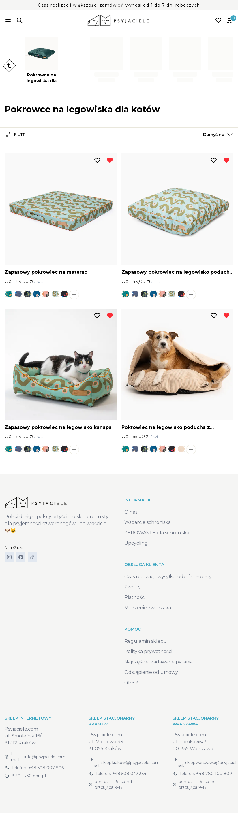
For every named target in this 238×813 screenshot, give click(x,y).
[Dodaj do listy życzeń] (97, 160)
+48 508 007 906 (46, 767)
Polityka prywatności (148, 651)
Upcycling (136, 543)
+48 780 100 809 (214, 773)
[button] (216, 135)
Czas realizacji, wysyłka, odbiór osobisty (168, 576)
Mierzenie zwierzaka (147, 607)
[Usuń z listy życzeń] (110, 160)
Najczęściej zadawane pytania (158, 662)
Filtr (15, 134)
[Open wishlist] (218, 20)
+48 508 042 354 (129, 773)
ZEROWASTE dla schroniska (156, 532)
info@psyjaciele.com (44, 756)
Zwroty (132, 587)
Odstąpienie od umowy (151, 672)
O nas (130, 512)
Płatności (134, 597)
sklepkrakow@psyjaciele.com (130, 762)
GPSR (131, 682)
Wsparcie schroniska (147, 522)
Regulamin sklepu (145, 641)
